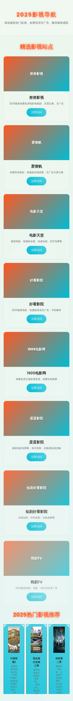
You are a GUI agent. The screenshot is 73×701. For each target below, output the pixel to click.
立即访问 (36, 112)
